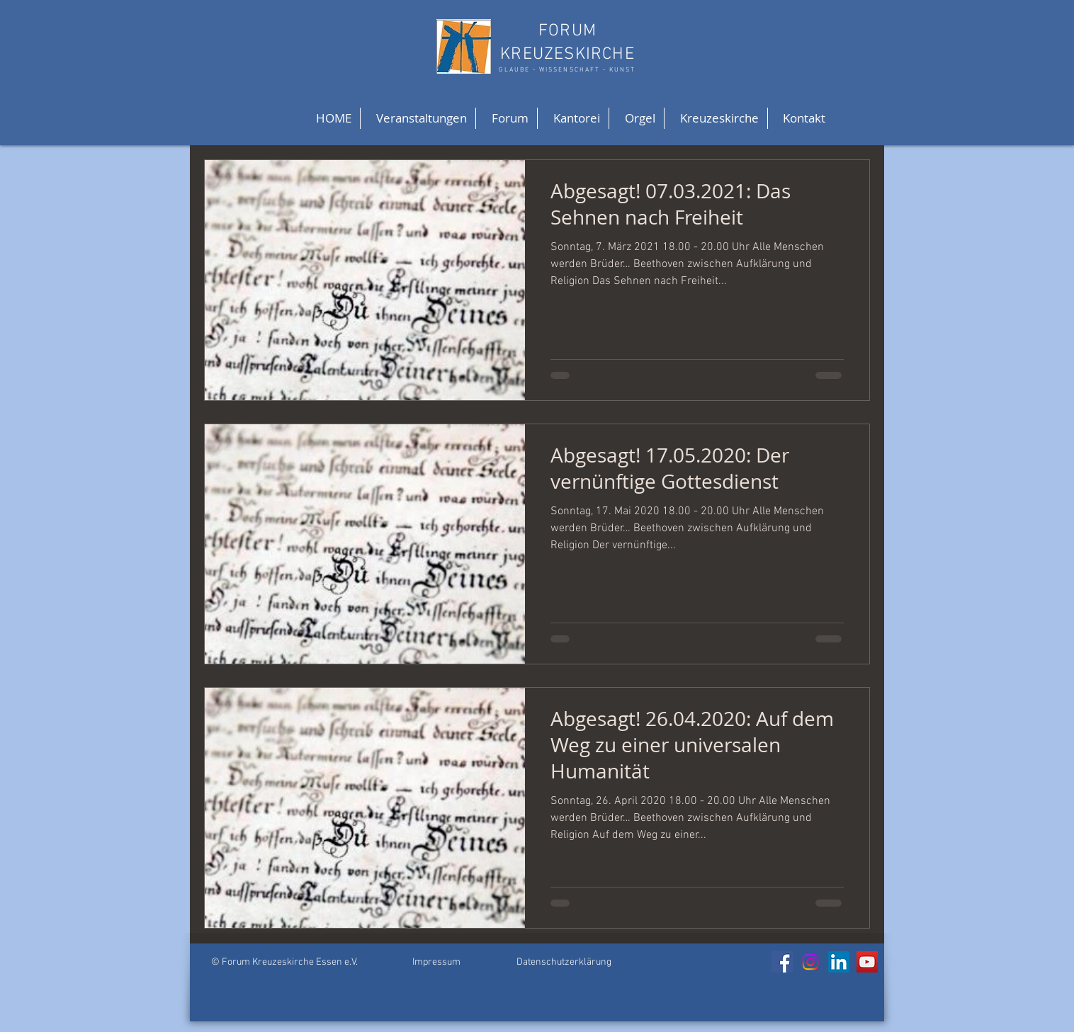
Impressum (436, 962)
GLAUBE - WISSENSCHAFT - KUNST (567, 70)
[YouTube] (867, 962)
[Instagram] (810, 962)
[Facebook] (782, 962)
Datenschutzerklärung (563, 962)
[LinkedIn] (838, 962)
